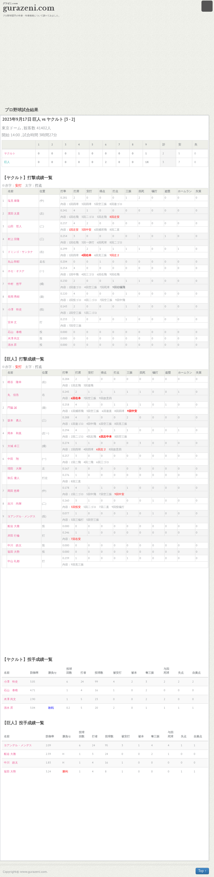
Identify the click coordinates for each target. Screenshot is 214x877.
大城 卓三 (14, 446)
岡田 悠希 (14, 491)
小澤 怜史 (15, 309)
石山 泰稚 (15, 332)
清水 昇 (12, 345)
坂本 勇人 (14, 420)
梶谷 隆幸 (14, 382)
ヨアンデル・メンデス (21, 516)
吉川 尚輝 (14, 503)
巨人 (7, 162)
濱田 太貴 (14, 213)
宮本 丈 (12, 322)
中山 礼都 (14, 561)
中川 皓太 (14, 545)
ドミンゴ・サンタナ (20, 252)
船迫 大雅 (14, 526)
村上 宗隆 (14, 239)
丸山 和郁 (14, 261)
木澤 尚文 (14, 338)
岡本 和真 (14, 433)
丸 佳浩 (13, 395)
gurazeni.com (29, 8)
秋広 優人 (14, 478)
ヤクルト (9, 153)
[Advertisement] (107, 61)
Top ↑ (202, 870)
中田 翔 (13, 459)
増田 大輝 (14, 468)
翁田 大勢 (14, 552)
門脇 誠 (12, 407)
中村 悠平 (15, 284)
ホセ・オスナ (16, 271)
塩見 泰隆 (14, 200)
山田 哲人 (15, 226)
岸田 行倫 (14, 535)
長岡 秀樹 (14, 296)
